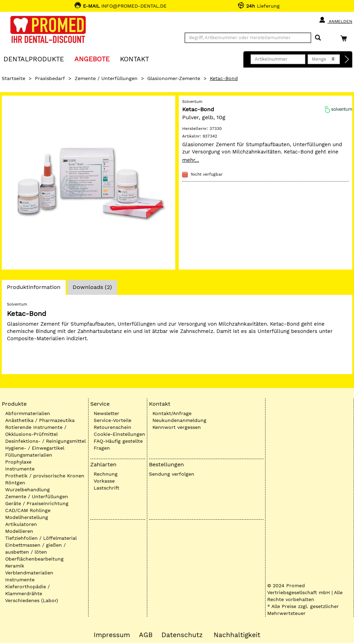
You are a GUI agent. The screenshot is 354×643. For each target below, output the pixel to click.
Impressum (112, 635)
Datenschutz (182, 635)
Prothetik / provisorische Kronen (44, 475)
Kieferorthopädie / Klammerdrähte (27, 590)
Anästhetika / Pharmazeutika (40, 420)
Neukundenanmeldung (179, 420)
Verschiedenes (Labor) (31, 600)
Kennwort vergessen (176, 427)
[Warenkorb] (345, 38)
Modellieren (19, 531)
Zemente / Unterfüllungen (106, 78)
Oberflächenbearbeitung (34, 559)
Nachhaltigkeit (237, 635)
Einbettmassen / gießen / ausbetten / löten (35, 548)
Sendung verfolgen (171, 474)
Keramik (14, 566)
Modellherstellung (26, 517)
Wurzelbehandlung (27, 489)
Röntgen (15, 482)
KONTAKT (134, 58)
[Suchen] (318, 38)
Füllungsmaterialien (28, 455)
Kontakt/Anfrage (172, 413)
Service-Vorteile (112, 420)
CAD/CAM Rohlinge (27, 510)
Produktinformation (33, 289)
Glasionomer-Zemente (173, 78)
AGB (145, 635)
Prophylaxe (18, 462)
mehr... (190, 160)
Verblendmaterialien (29, 572)
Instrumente (20, 469)
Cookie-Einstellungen (119, 434)
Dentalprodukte (33, 58)
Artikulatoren (21, 524)
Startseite (13, 78)
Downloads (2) (92, 287)
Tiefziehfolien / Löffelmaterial (41, 538)
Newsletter (106, 413)
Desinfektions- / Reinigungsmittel (45, 441)
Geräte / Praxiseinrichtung (36, 503)
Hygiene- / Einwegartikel (34, 448)
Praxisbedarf (50, 78)
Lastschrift (106, 488)
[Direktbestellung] (347, 59)
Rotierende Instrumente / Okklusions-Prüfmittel (35, 430)
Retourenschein (112, 427)
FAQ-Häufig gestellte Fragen (118, 444)
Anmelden (335, 20)
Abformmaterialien (27, 413)
